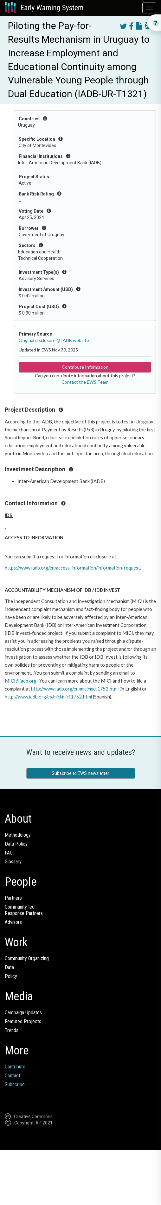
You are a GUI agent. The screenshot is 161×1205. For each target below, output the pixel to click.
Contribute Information (85, 367)
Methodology (18, 835)
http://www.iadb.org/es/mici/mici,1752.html (48, 696)
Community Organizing (27, 958)
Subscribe (15, 1084)
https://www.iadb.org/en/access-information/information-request (72, 568)
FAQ (9, 853)
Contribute (15, 1067)
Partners (13, 898)
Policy (11, 976)
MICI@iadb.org (20, 681)
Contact (12, 1076)
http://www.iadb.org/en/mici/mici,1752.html (75, 688)
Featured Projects (23, 1021)
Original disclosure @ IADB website (54, 340)
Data (9, 967)
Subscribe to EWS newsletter (80, 773)
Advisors (13, 922)
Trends (11, 1030)
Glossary (13, 862)
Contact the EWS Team (84, 382)
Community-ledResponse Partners (24, 910)
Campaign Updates (23, 1013)
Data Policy (16, 844)
